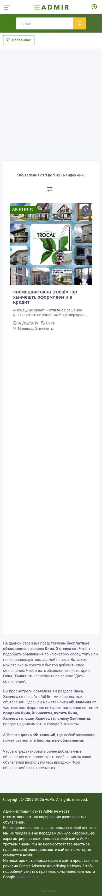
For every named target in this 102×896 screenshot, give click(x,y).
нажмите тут (27, 877)
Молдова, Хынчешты (33, 329)
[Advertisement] (51, 103)
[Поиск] (44, 23)
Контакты (49, 891)
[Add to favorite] (86, 209)
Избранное (19, 40)
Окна (50, 323)
